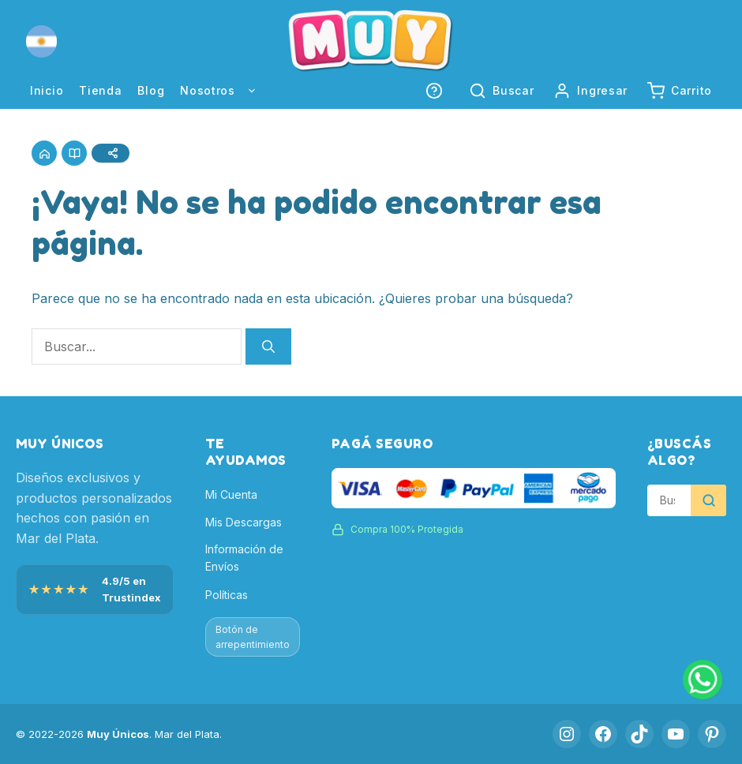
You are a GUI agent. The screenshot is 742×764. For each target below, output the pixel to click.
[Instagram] (567, 734)
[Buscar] (268, 346)
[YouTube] (675, 734)
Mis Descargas (243, 522)
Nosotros (226, 90)
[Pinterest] (712, 734)
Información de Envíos (244, 557)
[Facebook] (603, 734)
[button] (41, 41)
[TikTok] (639, 734)
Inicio (46, 90)
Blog (150, 90)
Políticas (226, 594)
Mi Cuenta (231, 494)
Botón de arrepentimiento (252, 637)
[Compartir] (110, 153)
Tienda (100, 90)
